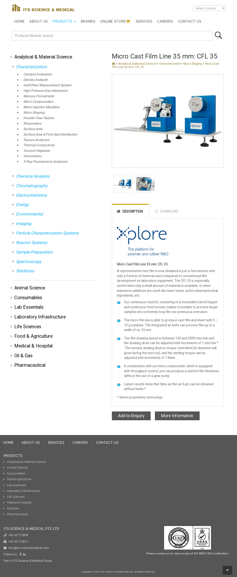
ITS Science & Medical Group (32, 560)
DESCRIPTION (133, 211)
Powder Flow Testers (38, 118)
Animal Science (29, 288)
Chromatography (31, 185)
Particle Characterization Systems (47, 233)
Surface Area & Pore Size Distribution (50, 134)
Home (19, 21)
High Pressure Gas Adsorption (45, 91)
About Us (38, 21)
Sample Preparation (34, 252)
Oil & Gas (23, 355)
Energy (22, 204)
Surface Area (32, 129)
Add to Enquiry (131, 415)
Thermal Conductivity (39, 145)
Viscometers (32, 156)
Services (144, 21)
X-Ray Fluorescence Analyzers (45, 161)
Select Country (205, 8)
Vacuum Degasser (36, 150)
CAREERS (80, 442)
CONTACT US (107, 442)
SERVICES (56, 442)
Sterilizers (25, 271)
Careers (165, 21)
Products (63, 21)
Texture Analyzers (36, 140)
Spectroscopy (28, 261)
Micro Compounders (38, 101)
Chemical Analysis (32, 176)
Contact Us (190, 21)
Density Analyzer (35, 80)
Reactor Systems (31, 242)
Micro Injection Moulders (41, 107)
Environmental (29, 214)
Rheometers (32, 123)
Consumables (28, 297)
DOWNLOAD (169, 211)
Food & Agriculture (33, 336)
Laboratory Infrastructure (40, 317)
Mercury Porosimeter (38, 96)
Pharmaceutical (29, 365)
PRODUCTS (13, 456)
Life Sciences (27, 326)
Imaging (23, 223)
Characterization (31, 66)
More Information (177, 415)
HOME (8, 442)
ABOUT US (31, 442)
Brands (88, 21)
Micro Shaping (33, 112)
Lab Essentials (29, 307)
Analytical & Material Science (43, 57)
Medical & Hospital (33, 346)
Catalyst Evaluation (37, 74)
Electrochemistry (31, 195)
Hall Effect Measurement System (47, 85)
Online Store (113, 21)
